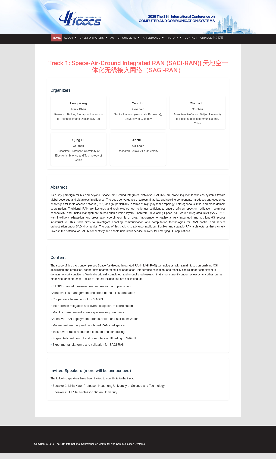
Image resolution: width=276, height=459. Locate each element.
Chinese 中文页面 (217, 39)
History (175, 39)
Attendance (153, 39)
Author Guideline (123, 39)
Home (52, 39)
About (65, 39)
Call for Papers (90, 39)
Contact (195, 39)
